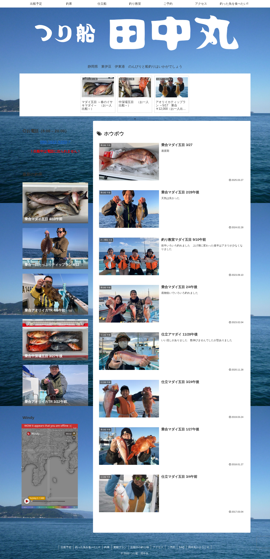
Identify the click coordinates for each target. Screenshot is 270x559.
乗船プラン (120, 547)
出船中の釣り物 (139, 547)
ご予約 (171, 547)
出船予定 (66, 547)
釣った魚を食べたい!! (87, 547)
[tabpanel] (98, 94)
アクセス (158, 547)
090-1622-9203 (55, 142)
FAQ (181, 547)
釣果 (107, 547)
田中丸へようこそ (198, 547)
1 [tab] (135, 119)
